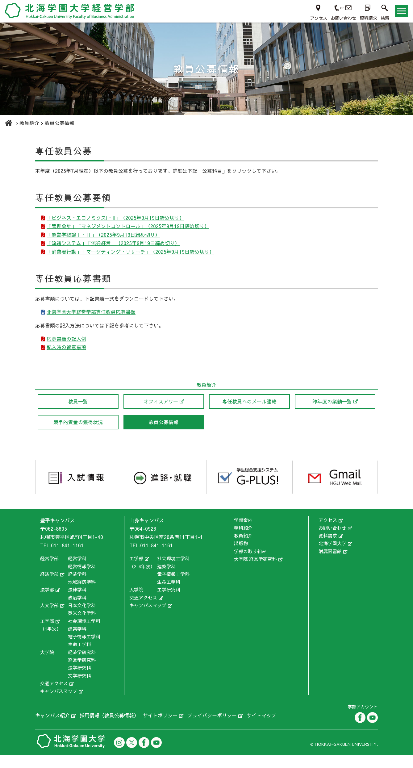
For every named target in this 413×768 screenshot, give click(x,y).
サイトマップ (261, 727)
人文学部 (49, 618)
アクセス (328, 532)
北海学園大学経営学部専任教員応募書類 (91, 320)
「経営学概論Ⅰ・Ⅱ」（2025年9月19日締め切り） (104, 238)
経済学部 (49, 586)
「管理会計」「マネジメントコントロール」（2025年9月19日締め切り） (128, 228)
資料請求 (328, 548)
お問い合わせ (332, 540)
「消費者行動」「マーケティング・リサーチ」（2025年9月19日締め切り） (131, 258)
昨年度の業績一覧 (332, 414)
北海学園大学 (332, 556)
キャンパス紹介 (52, 727)
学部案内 (243, 532)
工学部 (47, 633)
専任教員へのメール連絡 (249, 414)
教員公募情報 (163, 434)
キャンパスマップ (58, 703)
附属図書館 (330, 564)
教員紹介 (243, 548)
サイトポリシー (160, 727)
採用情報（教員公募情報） (109, 727)
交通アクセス (54, 696)
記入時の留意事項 (67, 359)
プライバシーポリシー (212, 727)
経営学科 (77, 571)
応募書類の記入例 (67, 348)
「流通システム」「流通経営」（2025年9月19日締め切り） (113, 248)
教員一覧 (78, 414)
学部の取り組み (250, 564)
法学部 (47, 602)
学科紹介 (243, 540)
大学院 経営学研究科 (255, 571)
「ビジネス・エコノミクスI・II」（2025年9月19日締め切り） (116, 218)
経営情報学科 (82, 579)
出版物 (241, 556)
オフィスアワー (161, 414)
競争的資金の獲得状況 (78, 434)
